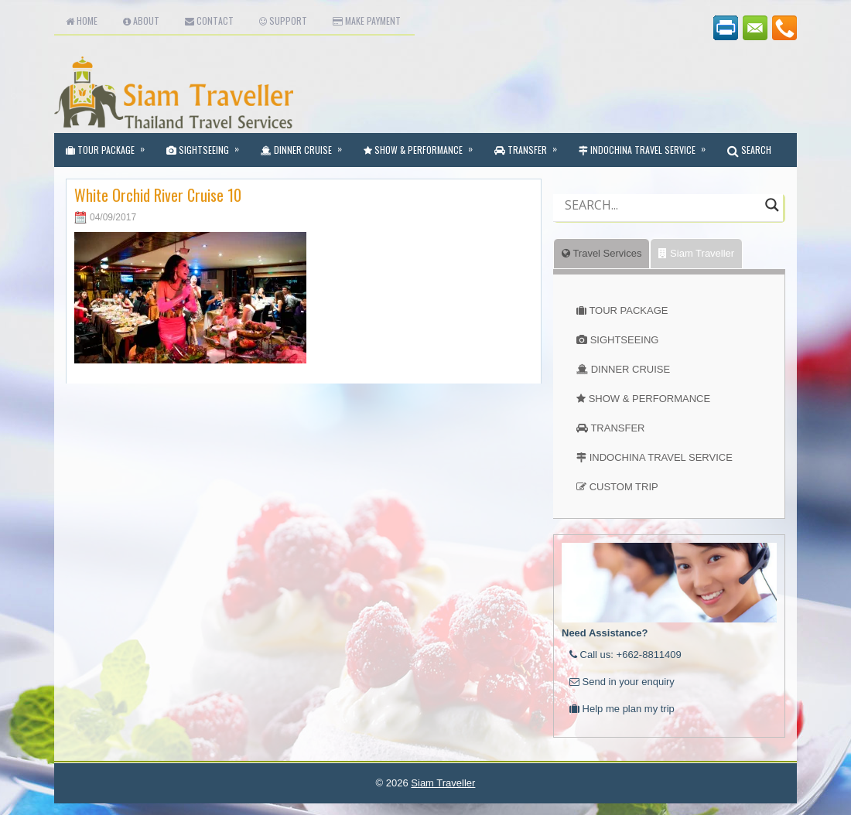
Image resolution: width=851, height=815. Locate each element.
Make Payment (367, 20)
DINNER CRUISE (631, 369)
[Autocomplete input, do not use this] (661, 218)
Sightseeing (207, 144)
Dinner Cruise (306, 144)
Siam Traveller (696, 253)
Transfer (530, 144)
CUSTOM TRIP (624, 487)
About (141, 20)
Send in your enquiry (622, 681)
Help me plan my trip (622, 708)
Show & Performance (423, 144)
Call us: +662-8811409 (625, 654)
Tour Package (110, 144)
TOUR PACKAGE (628, 310)
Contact (209, 20)
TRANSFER (617, 428)
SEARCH (749, 149)
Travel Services (601, 253)
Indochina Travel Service (647, 144)
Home (81, 20)
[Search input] (661, 205)
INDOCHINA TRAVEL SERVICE (661, 457)
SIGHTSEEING (624, 340)
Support (283, 20)
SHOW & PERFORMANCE (649, 398)
